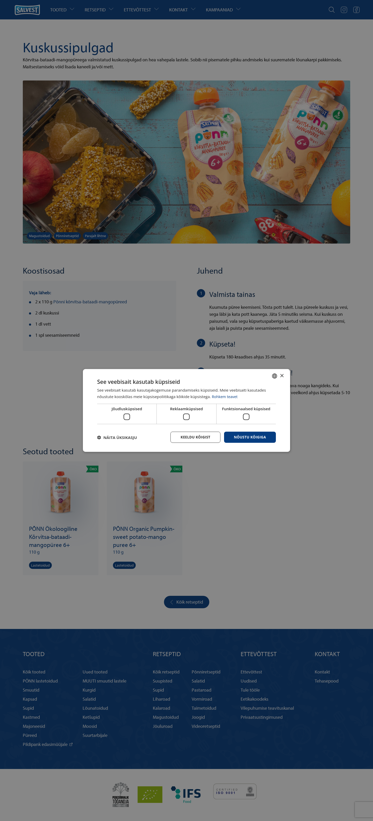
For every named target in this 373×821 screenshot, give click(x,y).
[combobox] (274, 375)
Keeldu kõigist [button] (193, 437)
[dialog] (186, 410)
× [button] (282, 375)
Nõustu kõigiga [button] (249, 437)
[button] (117, 437)
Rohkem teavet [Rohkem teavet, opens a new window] (225, 396)
